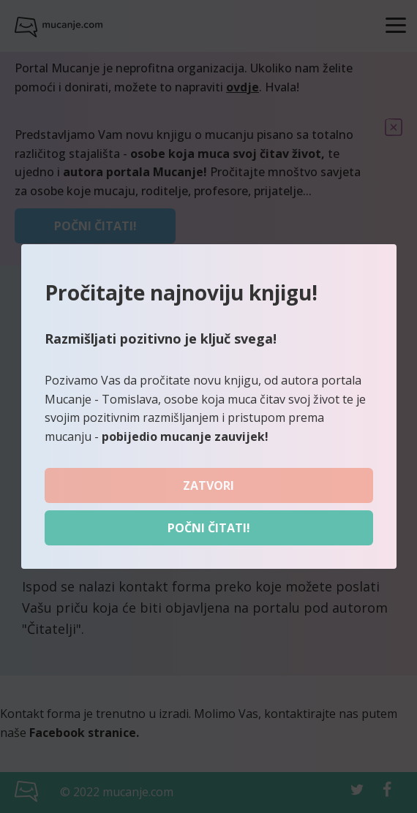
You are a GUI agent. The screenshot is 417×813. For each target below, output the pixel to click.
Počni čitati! (209, 528)
